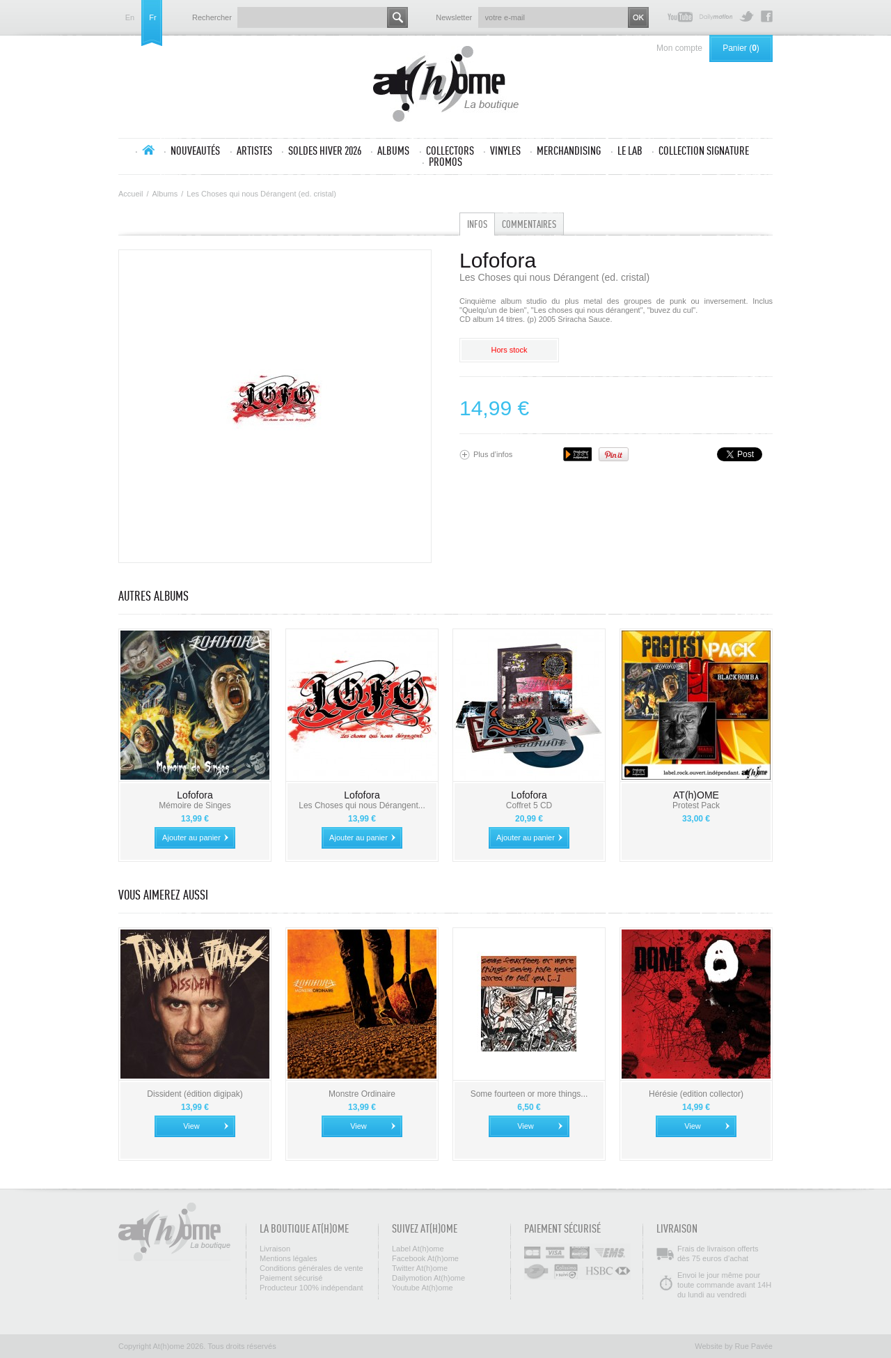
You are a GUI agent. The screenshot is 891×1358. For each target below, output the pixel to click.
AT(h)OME (696, 795)
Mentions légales (288, 1258)
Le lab (629, 150)
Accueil (148, 150)
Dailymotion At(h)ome (716, 16)
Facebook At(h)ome (767, 16)
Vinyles (505, 150)
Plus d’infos (492, 454)
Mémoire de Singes (194, 805)
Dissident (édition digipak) (194, 1094)
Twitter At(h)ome (746, 16)
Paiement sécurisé (291, 1278)
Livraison (275, 1248)
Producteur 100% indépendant (311, 1287)
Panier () (741, 48)
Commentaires (529, 224)
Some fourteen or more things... (529, 1094)
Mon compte (679, 48)
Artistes (254, 150)
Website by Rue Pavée (734, 1346)
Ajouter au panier (191, 837)
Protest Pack (696, 805)
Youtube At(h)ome (680, 16)
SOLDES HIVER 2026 (324, 150)
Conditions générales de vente (311, 1268)
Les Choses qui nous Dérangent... (362, 805)
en (129, 18)
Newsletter (454, 17)
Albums (393, 150)
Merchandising (569, 150)
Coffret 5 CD (529, 805)
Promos (445, 162)
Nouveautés (195, 150)
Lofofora (194, 795)
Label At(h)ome (418, 1248)
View (191, 1126)
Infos (477, 224)
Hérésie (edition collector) (696, 1094)
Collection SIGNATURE (704, 150)
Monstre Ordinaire (362, 1094)
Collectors (450, 150)
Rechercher (212, 17)
